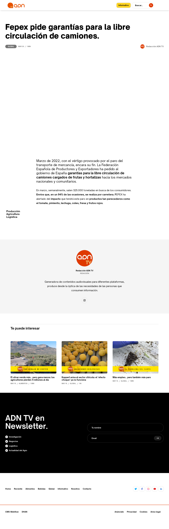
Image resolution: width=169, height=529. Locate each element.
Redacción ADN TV (84, 271)
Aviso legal (156, 512)
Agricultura (13, 214)
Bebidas (41, 489)
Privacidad (132, 512)
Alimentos (30, 489)
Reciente (18, 489)
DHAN (24, 512)
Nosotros (75, 489)
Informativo (63, 489)
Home (8, 489)
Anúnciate (119, 512)
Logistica (11, 217)
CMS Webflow (12, 512)
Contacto (87, 489)
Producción (13, 211)
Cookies (143, 512)
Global (11, 46)
